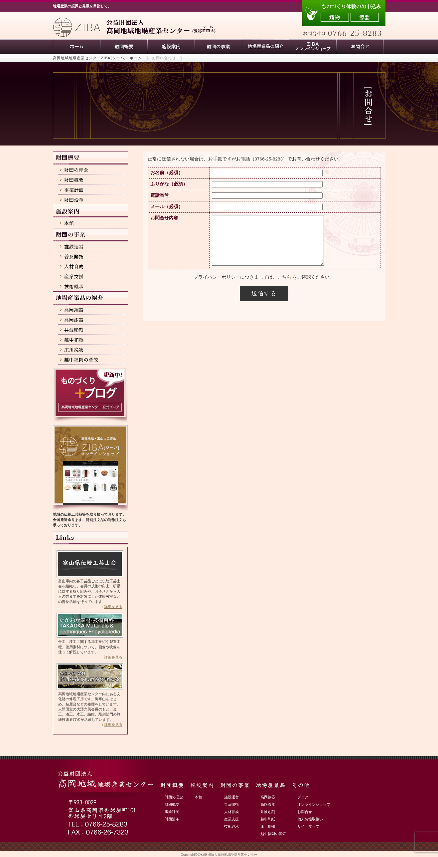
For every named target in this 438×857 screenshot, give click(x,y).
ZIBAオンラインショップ (312, 46)
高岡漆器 (267, 804)
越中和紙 (267, 819)
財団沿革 (172, 819)
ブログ (302, 797)
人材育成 (231, 812)
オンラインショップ (313, 804)
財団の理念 (174, 797)
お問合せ (304, 812)
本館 (198, 797)
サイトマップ (308, 826)
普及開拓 (231, 804)
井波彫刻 (267, 812)
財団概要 (123, 46)
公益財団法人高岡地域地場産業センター (227, 854)
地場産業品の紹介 (265, 46)
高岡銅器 (267, 797)
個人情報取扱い (310, 819)
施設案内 (171, 46)
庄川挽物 (267, 826)
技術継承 (231, 826)
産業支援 (231, 819)
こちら (284, 287)
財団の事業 (218, 46)
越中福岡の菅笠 (273, 834)
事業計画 (172, 812)
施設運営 (231, 797)
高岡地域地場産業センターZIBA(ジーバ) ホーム (97, 58)
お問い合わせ (359, 46)
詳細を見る (113, 607)
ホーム (76, 46)
